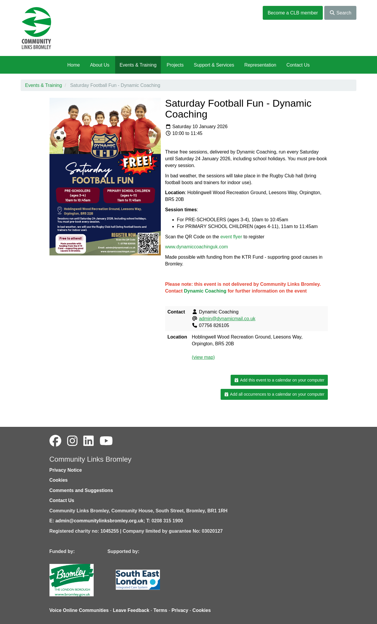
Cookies (58, 480)
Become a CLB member (293, 12)
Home (73, 64)
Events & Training (138, 64)
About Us (100, 64)
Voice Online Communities (79, 610)
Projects (175, 64)
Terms (160, 610)
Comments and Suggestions (81, 490)
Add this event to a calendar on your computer (279, 380)
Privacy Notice (65, 470)
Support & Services (214, 64)
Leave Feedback (131, 610)
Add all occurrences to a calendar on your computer (274, 394)
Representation (260, 64)
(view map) (203, 357)
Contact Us (298, 64)
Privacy (179, 610)
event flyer (231, 236)
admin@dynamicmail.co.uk (227, 318)
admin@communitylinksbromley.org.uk (99, 520)
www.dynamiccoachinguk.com (196, 246)
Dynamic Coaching (205, 290)
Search (340, 12)
